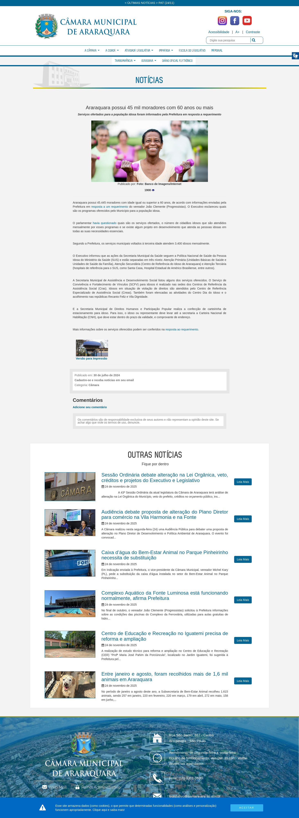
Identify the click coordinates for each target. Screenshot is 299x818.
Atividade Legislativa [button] (139, 50)
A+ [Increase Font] (237, 32)
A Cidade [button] (112, 50)
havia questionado (104, 223)
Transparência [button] (125, 60)
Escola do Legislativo (192, 50)
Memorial (217, 50)
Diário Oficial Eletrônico (177, 60)
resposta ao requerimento (181, 329)
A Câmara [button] (92, 50)
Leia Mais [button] (243, 481)
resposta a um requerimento (109, 206)
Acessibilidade (218, 32)
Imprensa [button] (166, 50)
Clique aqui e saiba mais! (109, 809)
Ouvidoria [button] (149, 60)
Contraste (253, 32)
